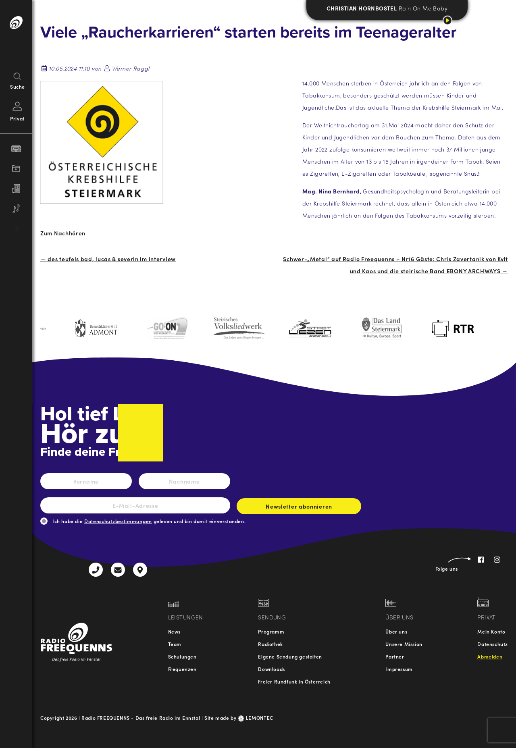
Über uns (396, 631)
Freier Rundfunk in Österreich (294, 681)
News (174, 631)
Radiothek (270, 643)
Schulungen (182, 656)
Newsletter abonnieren (299, 508)
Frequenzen (182, 668)
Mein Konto (491, 631)
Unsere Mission (403, 643)
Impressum (398, 668)
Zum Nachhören (62, 233)
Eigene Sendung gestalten (290, 656)
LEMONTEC (255, 717)
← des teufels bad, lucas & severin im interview (108, 259)
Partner (394, 656)
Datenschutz (492, 643)
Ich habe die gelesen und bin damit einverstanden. (149, 520)
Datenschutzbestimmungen (118, 520)
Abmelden (489, 656)
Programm (271, 631)
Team (174, 643)
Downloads (271, 668)
